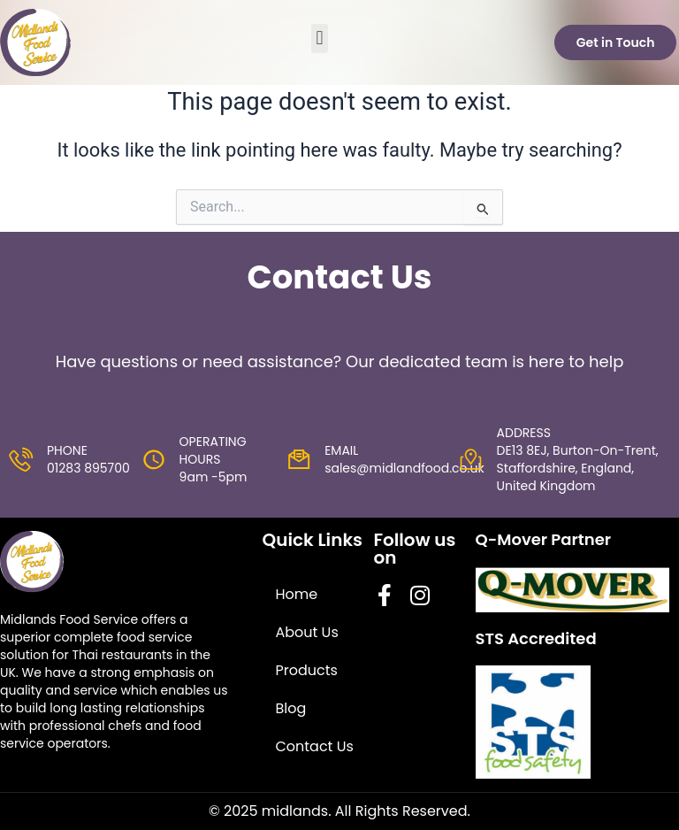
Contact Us (308, 749)
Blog (294, 701)
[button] (319, 38)
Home (300, 587)
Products (310, 663)
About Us (310, 625)
